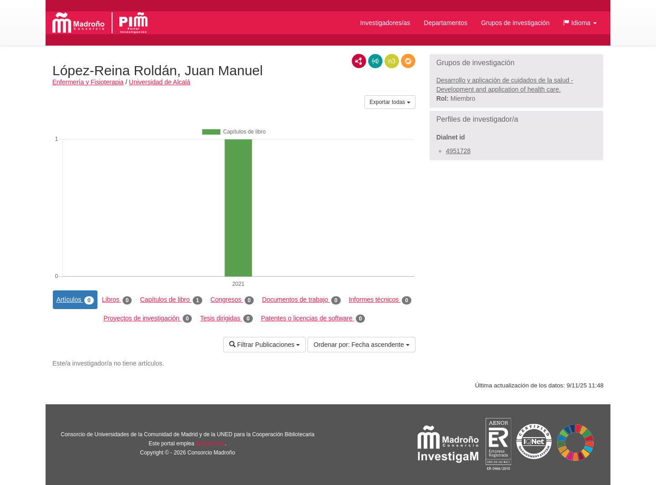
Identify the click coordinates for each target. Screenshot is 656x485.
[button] (580, 22)
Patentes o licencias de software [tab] (313, 319)
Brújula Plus (210, 443)
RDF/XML (359, 61)
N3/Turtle (391, 61)
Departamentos (445, 22)
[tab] (516, 63)
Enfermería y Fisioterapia (87, 82)
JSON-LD (375, 61)
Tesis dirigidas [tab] (226, 319)
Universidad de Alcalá (159, 82)
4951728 (458, 151)
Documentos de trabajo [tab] (301, 300)
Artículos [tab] (75, 300)
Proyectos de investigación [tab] (147, 319)
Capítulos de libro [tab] (171, 300)
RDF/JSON (408, 61)
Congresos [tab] (232, 300)
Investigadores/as (385, 22)
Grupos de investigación (515, 22)
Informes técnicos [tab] (380, 300)
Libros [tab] (117, 300)
